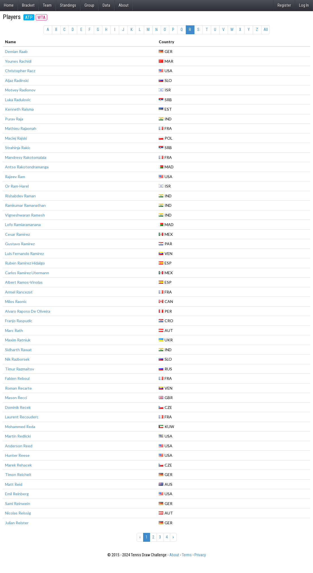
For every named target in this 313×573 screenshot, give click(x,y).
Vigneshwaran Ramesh (25, 215)
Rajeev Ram (15, 176)
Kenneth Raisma (19, 109)
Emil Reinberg (17, 493)
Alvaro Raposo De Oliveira (27, 311)
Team (47, 5)
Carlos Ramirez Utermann (27, 272)
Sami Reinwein (17, 503)
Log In (304, 5)
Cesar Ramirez (17, 234)
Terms (187, 555)
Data (106, 5)
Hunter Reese (17, 455)
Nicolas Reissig (18, 513)
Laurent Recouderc (21, 416)
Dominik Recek (18, 407)
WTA (41, 17)
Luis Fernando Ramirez (24, 253)
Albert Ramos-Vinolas (24, 282)
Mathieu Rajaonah (20, 128)
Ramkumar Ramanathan (25, 205)
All (266, 29)
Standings (68, 5)
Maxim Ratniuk (17, 340)
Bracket (28, 5)
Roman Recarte (18, 388)
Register (284, 5)
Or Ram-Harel (17, 186)
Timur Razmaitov (19, 368)
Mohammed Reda (20, 426)
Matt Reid (13, 484)
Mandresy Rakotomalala (25, 157)
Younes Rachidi (18, 61)
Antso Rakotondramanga (27, 166)
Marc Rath (14, 330)
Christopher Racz (20, 70)
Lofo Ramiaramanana (23, 224)
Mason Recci (16, 397)
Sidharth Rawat (18, 349)
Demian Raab (16, 51)
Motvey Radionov (20, 90)
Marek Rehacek (18, 465)
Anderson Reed (18, 445)
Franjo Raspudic (18, 320)
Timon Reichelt (18, 474)
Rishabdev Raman (20, 195)
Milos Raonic (16, 301)
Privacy (200, 555)
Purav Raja (14, 118)
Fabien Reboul (17, 378)
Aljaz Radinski (16, 80)
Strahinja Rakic (17, 147)
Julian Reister (16, 522)
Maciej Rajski (16, 138)
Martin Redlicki (18, 436)
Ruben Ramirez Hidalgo (25, 263)
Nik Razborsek (17, 359)
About (124, 5)
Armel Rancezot (19, 292)
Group (89, 5)
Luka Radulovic (18, 99)
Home (9, 5)
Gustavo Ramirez (20, 243)
